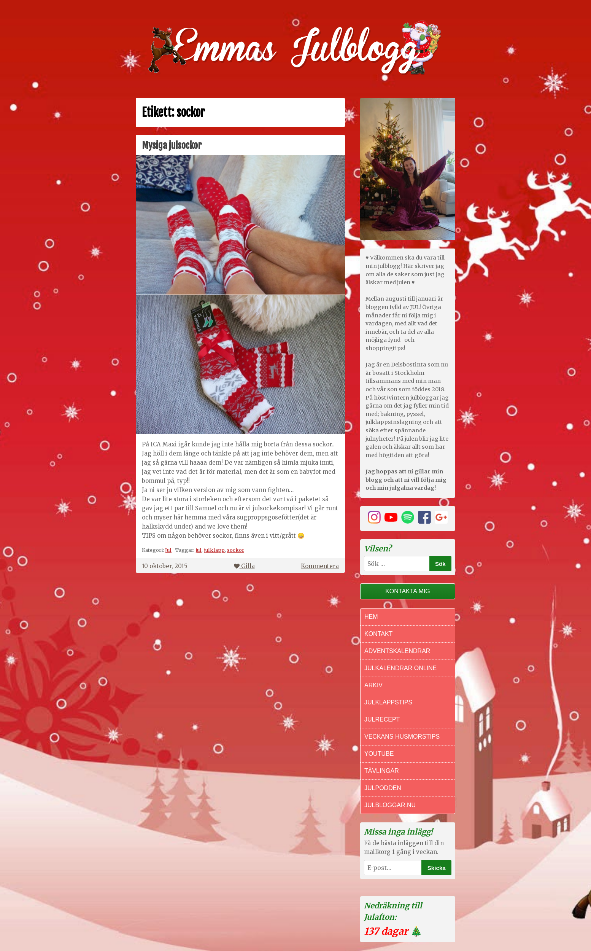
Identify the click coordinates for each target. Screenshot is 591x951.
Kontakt (378, 634)
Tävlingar (381, 771)
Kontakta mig (407, 591)
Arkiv (373, 685)
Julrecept (382, 719)
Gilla (244, 566)
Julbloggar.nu (390, 805)
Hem (371, 616)
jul (198, 550)
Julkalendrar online (400, 668)
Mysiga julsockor (172, 145)
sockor (235, 550)
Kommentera (320, 566)
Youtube (379, 753)
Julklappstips (388, 702)
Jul (168, 550)
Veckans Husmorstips (402, 736)
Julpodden (382, 788)
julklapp (214, 550)
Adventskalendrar (397, 651)
